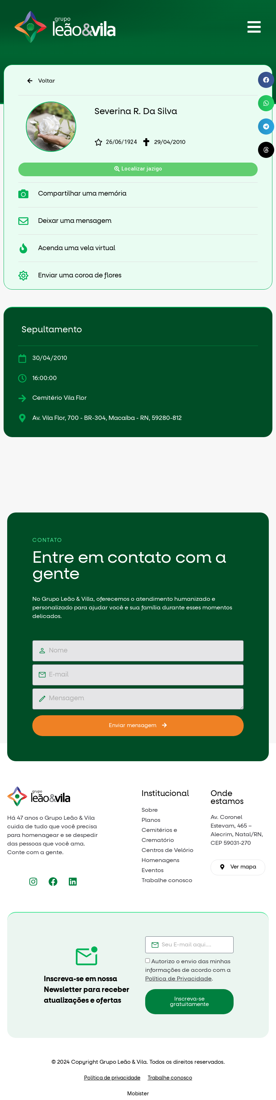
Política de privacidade (112, 1078)
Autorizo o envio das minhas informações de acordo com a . (188, 970)
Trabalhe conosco (170, 1078)
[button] (266, 80)
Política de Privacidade (178, 979)
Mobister (138, 1093)
